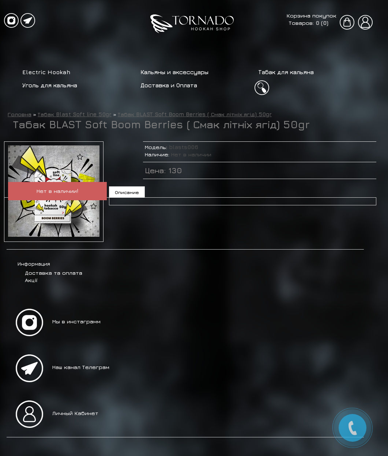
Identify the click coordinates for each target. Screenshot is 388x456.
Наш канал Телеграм (80, 367)
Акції (31, 280)
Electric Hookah (46, 72)
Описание (127, 192)
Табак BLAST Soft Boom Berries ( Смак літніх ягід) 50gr (195, 114)
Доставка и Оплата (168, 85)
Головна (19, 114)
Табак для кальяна (286, 72)
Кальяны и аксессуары (174, 72)
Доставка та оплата (53, 273)
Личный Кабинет (75, 413)
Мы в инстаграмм (76, 321)
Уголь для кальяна (49, 85)
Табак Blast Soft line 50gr (75, 114)
